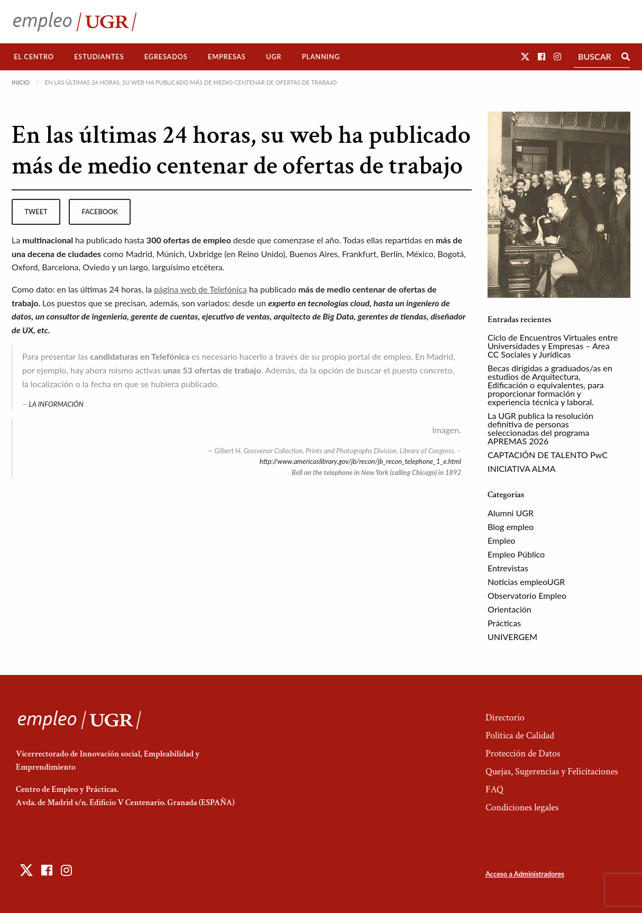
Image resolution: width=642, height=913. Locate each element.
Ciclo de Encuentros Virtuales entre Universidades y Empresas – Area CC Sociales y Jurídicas (553, 345)
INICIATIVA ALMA (522, 468)
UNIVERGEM (512, 637)
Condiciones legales (521, 807)
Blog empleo (511, 527)
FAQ (494, 789)
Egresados (166, 56)
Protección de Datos (522, 753)
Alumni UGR (511, 513)
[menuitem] (34, 56)
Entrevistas (508, 568)
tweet (35, 211)
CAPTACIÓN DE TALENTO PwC (548, 455)
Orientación (509, 609)
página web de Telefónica (200, 289)
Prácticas (504, 623)
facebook (100, 211)
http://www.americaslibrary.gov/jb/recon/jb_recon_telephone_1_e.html (360, 461)
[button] (525, 56)
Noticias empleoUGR (526, 582)
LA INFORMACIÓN (56, 404)
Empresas (227, 56)
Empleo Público (516, 554)
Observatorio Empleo (527, 595)
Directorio (505, 717)
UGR (273, 56)
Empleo (501, 540)
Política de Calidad (519, 735)
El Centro (34, 56)
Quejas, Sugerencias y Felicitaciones (551, 771)
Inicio (21, 82)
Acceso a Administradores (524, 874)
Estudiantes (99, 56)
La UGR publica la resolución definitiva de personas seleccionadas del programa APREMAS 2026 (540, 428)
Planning (321, 56)
